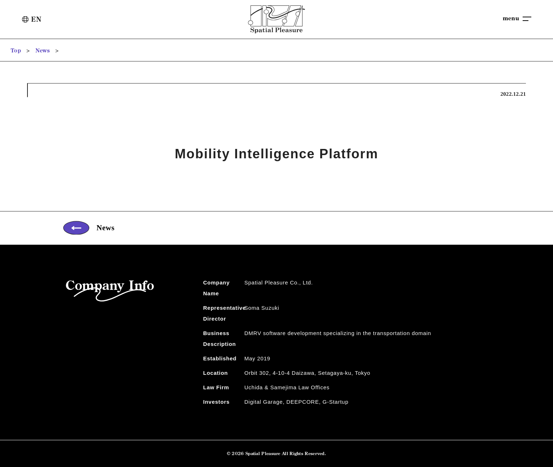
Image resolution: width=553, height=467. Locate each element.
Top (16, 50)
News (42, 50)
